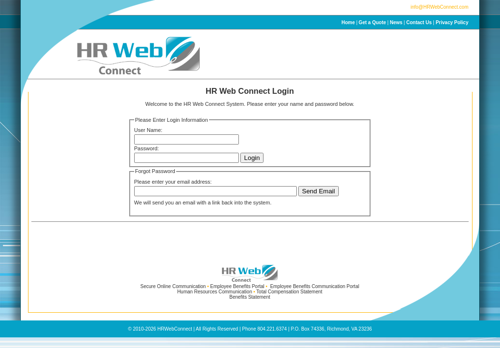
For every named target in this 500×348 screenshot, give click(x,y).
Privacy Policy (452, 22)
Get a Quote (372, 22)
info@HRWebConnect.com (440, 7)
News (396, 22)
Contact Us (419, 22)
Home (348, 22)
